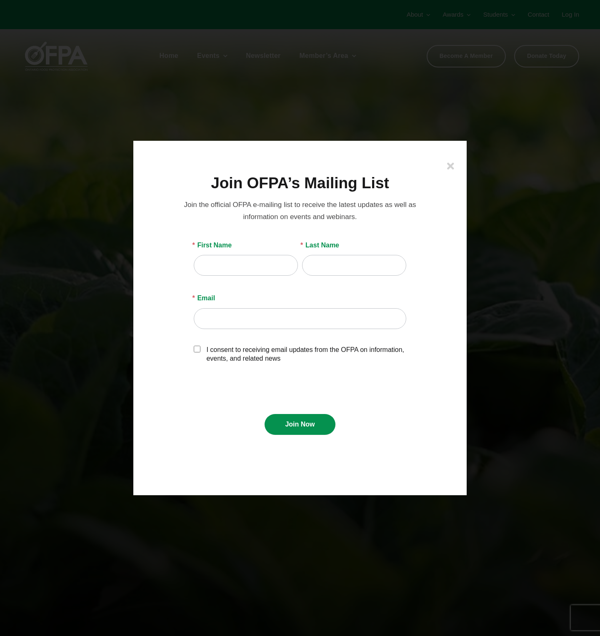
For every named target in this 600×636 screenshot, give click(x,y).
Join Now (300, 424)
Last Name (320, 245)
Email (204, 298)
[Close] (451, 166)
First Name (213, 245)
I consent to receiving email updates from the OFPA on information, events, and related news (299, 354)
